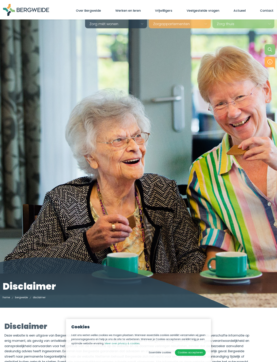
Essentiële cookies (160, 352)
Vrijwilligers (163, 10)
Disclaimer (39, 297)
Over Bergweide (88, 10)
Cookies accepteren (190, 352)
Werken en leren (128, 10)
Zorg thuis (225, 23)
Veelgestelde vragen (203, 10)
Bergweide (21, 297)
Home (6, 297)
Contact (266, 10)
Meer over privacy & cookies (122, 343)
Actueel (239, 10)
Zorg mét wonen (104, 23)
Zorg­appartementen (171, 23)
